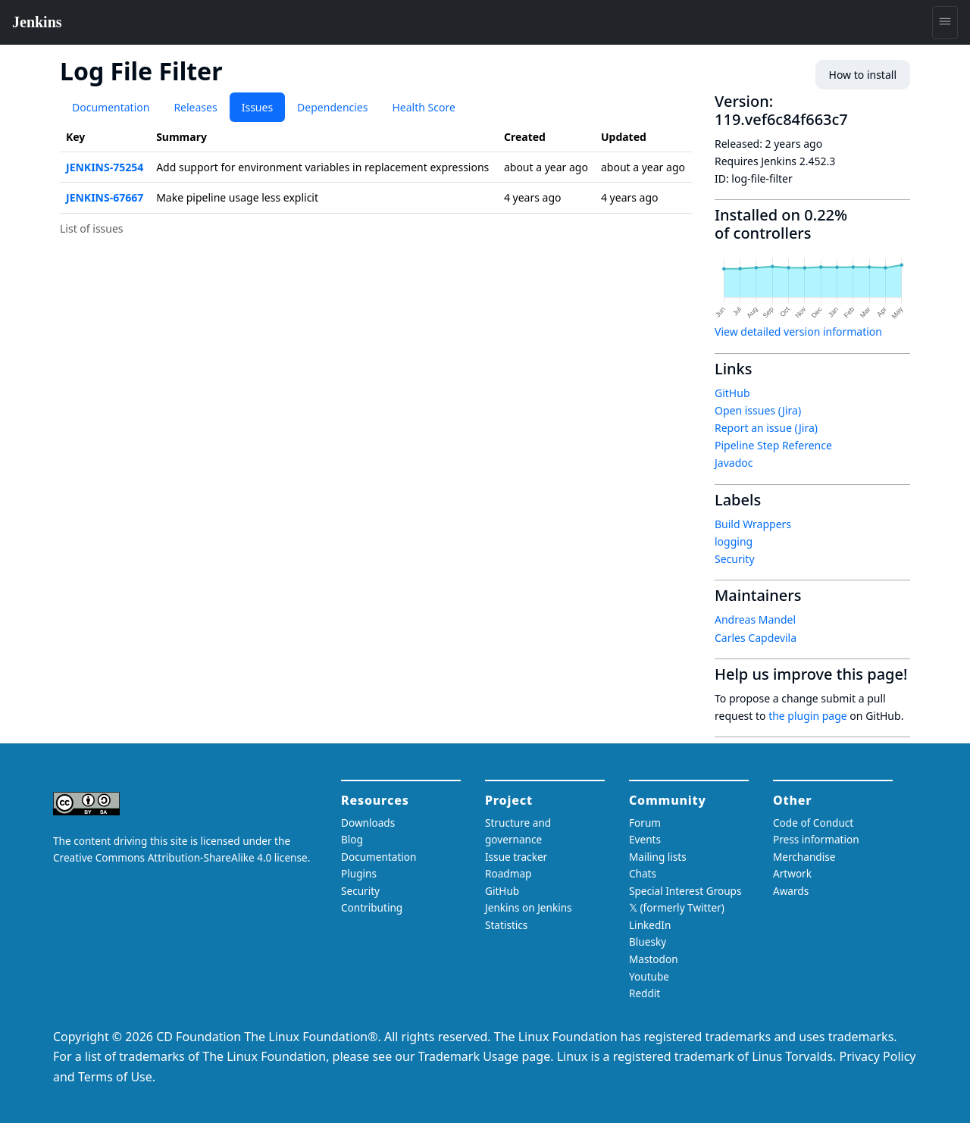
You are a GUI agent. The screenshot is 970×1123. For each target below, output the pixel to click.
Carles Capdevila (755, 637)
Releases (195, 107)
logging (734, 541)
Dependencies (332, 107)
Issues (257, 107)
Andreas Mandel (755, 619)
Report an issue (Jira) (766, 428)
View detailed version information (798, 331)
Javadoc (734, 462)
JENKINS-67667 (104, 197)
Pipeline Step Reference (773, 445)
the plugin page (807, 716)
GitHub (732, 393)
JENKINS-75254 (104, 167)
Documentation (110, 107)
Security (735, 559)
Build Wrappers (753, 524)
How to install (862, 74)
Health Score (423, 107)
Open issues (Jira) (758, 410)
